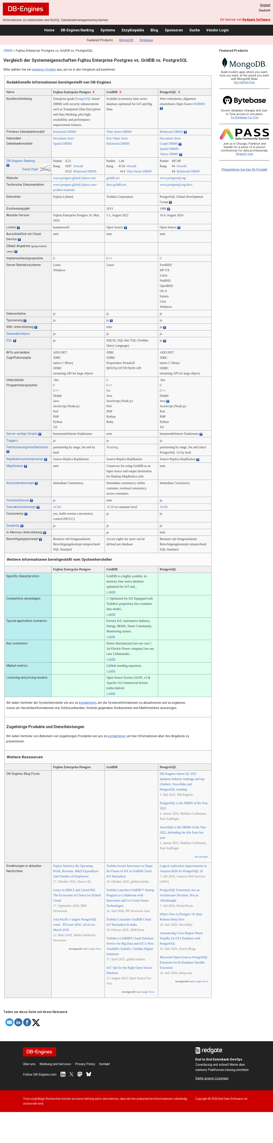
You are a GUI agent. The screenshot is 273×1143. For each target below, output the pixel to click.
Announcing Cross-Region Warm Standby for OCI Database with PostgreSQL (181, 938)
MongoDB (126, 40)
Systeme (107, 30)
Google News (94, 948)
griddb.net (113, 178)
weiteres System (44, 69)
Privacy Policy (85, 1064)
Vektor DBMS (169, 154)
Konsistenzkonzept (20, 483)
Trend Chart (30, 169)
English (265, 5)
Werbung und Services (55, 1064)
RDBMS (199, 104)
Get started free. (244, 82)
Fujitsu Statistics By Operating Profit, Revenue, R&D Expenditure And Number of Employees (75, 871)
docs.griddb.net (116, 184)
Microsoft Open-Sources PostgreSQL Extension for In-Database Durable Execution (184, 962)
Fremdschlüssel (17, 500)
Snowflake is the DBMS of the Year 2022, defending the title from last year (183, 832)
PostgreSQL (83, 98)
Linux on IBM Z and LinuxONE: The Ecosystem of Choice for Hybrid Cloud (77, 895)
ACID (57, 507)
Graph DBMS (169, 143)
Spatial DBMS (62, 143)
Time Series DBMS (119, 131)
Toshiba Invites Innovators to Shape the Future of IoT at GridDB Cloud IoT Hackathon (129, 871)
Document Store (63, 138)
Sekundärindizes (18, 334)
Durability (13, 526)
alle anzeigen (201, 856)
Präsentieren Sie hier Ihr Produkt (244, 169)
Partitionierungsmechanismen (27, 447)
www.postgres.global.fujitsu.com (74, 178)
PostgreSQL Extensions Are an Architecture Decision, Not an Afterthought (180, 895)
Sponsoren (174, 30)
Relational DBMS (64, 131)
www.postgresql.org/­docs (176, 184)
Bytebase (146, 40)
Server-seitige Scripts (21, 434)
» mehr (110, 592)
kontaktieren (87, 703)
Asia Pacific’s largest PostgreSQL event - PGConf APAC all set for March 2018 (75, 925)
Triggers (12, 440)
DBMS (7, 51)
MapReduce (14, 466)
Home (49, 30)
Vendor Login (217, 30)
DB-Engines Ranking (77, 30)
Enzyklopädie (133, 30)
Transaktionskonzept (21, 507)
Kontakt (104, 1064)
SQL (9, 340)
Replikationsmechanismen (24, 459)
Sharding (112, 447)
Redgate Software (256, 20)
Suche (194, 30)
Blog (154, 30)
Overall (78, 166)
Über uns (29, 1064)
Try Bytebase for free (245, 117)
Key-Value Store (117, 138)
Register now (244, 154)
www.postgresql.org (172, 178)
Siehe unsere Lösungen (212, 1078)
